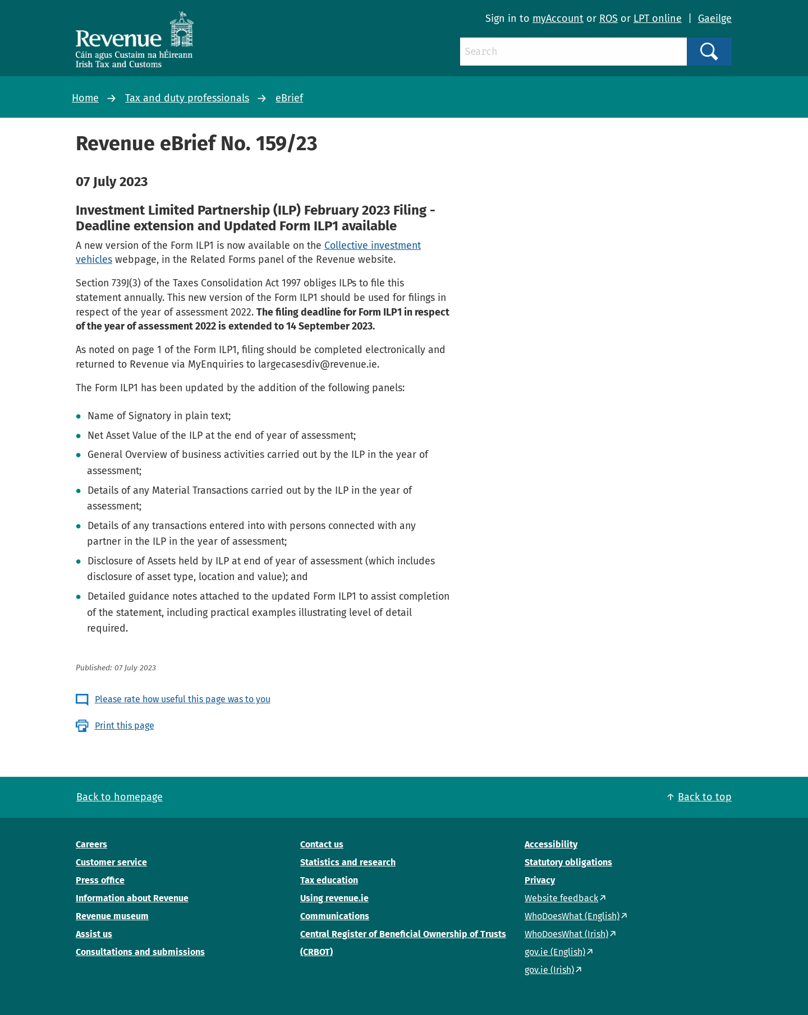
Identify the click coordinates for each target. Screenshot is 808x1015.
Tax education (329, 880)
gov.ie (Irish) (549, 970)
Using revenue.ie (334, 898)
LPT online (657, 18)
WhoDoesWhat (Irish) (566, 934)
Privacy (540, 880)
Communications (334, 916)
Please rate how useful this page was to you (182, 699)
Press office (100, 880)
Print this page (124, 725)
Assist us (94, 934)
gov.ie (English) (555, 952)
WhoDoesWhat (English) (572, 916)
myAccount (558, 18)
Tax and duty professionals (187, 98)
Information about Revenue (132, 898)
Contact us (321, 844)
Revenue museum (112, 916)
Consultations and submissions (140, 952)
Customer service (111, 862)
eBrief (289, 98)
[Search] (573, 52)
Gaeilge (715, 18)
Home (85, 98)
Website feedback (561, 898)
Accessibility (551, 844)
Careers (91, 844)
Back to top (705, 797)
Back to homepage (119, 797)
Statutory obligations (568, 862)
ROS (608, 18)
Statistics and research (348, 862)
